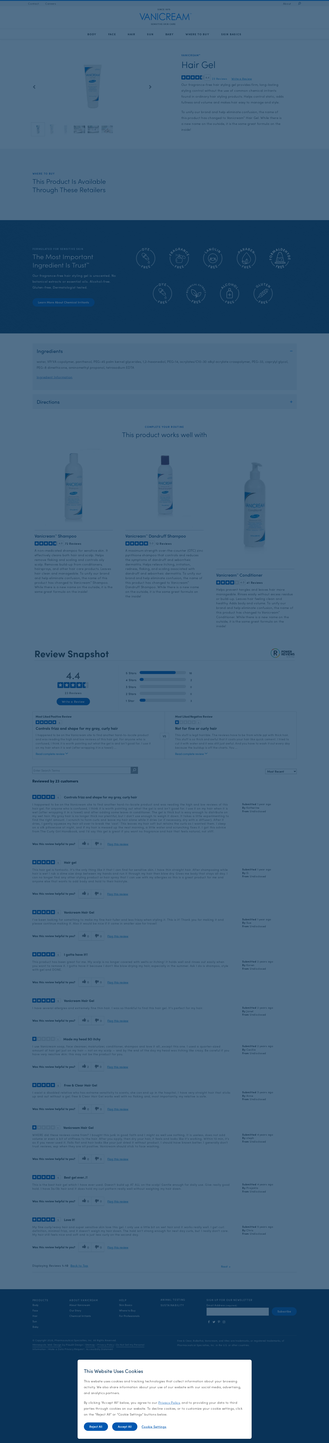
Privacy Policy (169, 1402)
